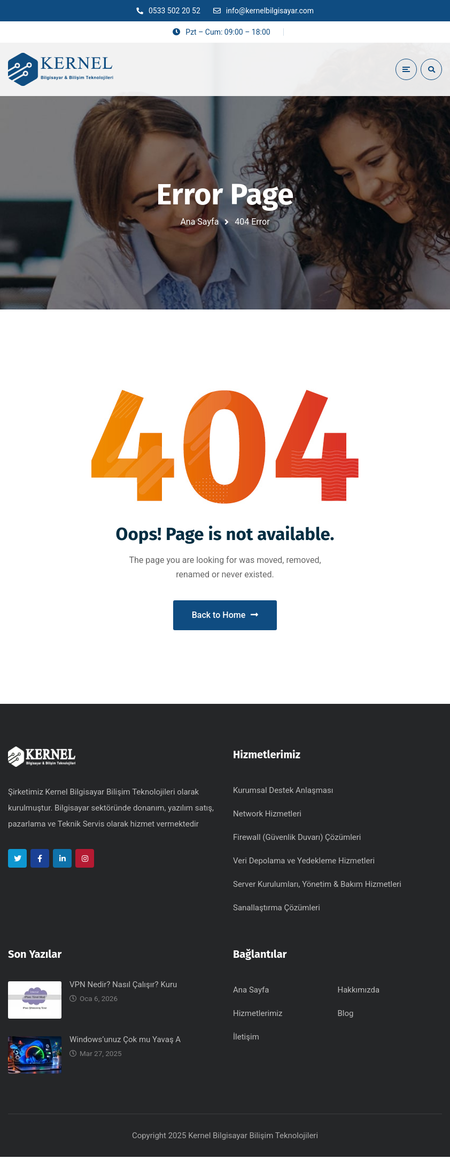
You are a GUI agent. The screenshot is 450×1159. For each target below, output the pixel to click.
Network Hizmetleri (267, 816)
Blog (346, 1015)
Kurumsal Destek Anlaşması (283, 792)
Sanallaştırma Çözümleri (276, 910)
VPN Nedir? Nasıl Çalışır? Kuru (123, 986)
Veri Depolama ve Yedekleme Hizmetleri (304, 863)
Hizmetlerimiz (257, 1015)
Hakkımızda (359, 992)
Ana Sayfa (199, 222)
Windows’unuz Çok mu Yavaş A (125, 1041)
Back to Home (225, 616)
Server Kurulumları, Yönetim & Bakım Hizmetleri (317, 886)
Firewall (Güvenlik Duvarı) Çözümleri (297, 839)
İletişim (246, 1039)
